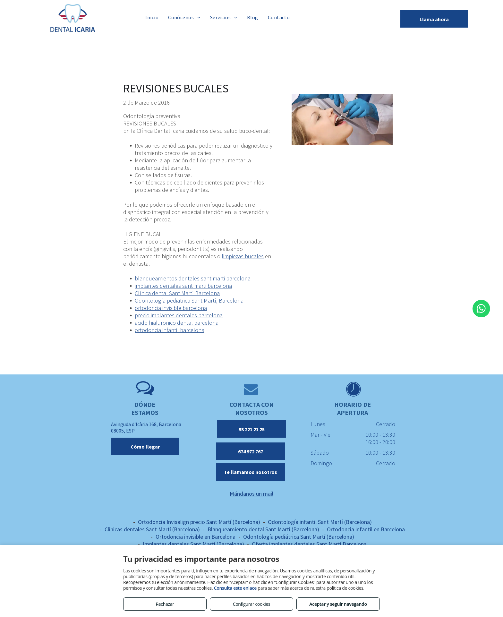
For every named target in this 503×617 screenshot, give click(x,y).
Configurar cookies (251, 604)
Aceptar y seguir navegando (338, 604)
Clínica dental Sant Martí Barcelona (177, 293)
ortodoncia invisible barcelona (171, 308)
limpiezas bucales (243, 256)
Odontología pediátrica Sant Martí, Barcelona (189, 300)
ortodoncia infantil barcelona (169, 330)
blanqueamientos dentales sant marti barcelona (193, 278)
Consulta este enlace (235, 588)
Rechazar (165, 604)
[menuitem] (152, 17)
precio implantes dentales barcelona (179, 315)
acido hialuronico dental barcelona (176, 322)
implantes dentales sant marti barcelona (183, 285)
